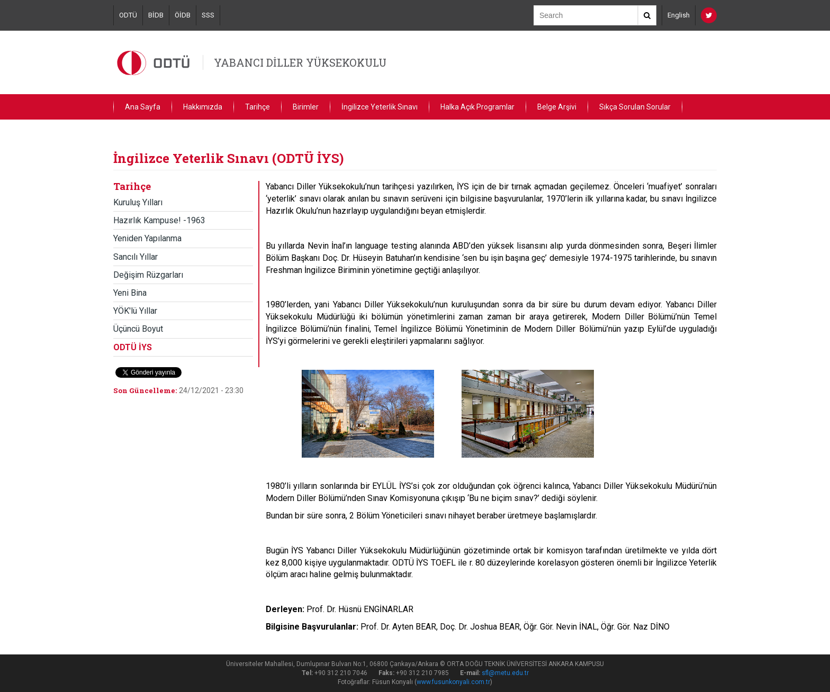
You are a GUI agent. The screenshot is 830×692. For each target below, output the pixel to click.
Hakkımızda (202, 107)
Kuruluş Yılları (138, 202)
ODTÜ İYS (132, 347)
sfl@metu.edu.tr (505, 673)
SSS (208, 15)
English (678, 15)
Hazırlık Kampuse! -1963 (159, 220)
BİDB (156, 15)
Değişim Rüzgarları (148, 275)
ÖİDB (183, 15)
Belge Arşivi (556, 107)
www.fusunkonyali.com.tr (453, 682)
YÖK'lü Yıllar (135, 311)
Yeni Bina (130, 293)
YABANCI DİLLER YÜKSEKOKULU (300, 62)
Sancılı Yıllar (135, 257)
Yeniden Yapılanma (147, 238)
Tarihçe (257, 107)
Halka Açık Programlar (477, 107)
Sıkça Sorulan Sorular (635, 107)
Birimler (306, 107)
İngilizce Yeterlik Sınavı (379, 107)
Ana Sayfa (142, 107)
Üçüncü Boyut (138, 329)
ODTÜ (128, 15)
